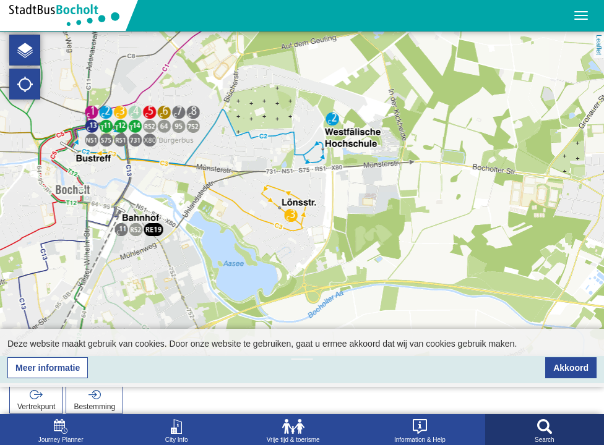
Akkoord (571, 368)
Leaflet (599, 45)
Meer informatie (47, 368)
